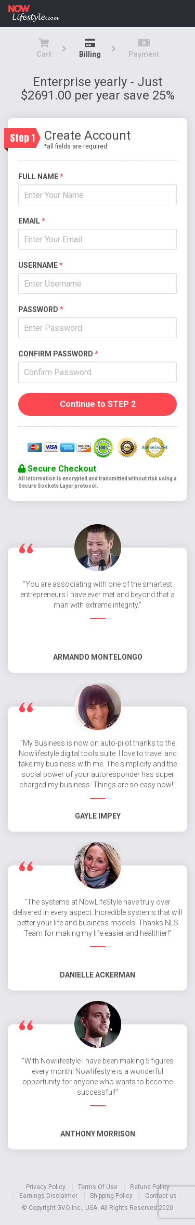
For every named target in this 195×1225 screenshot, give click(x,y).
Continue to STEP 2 (98, 404)
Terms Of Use (98, 1187)
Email (31, 221)
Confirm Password (58, 354)
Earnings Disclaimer (48, 1195)
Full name (40, 176)
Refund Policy (150, 1187)
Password (40, 309)
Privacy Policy (46, 1187)
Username (40, 265)
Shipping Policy (111, 1195)
